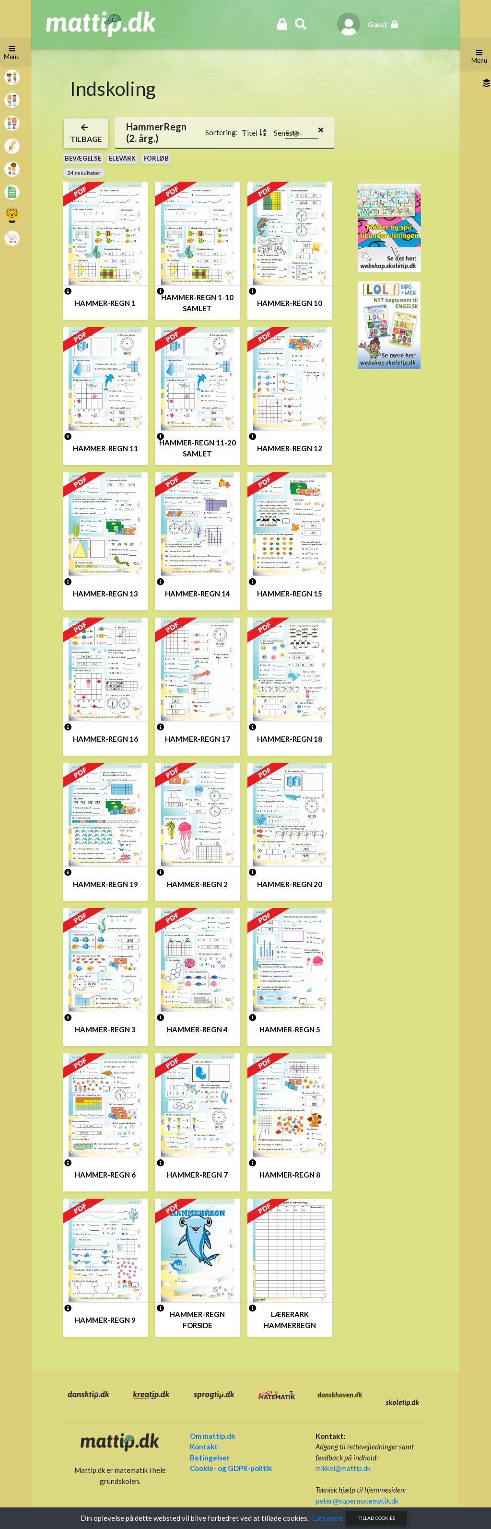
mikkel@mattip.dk (341, 1468)
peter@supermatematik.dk (355, 1500)
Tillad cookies (377, 1518)
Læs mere (328, 1518)
